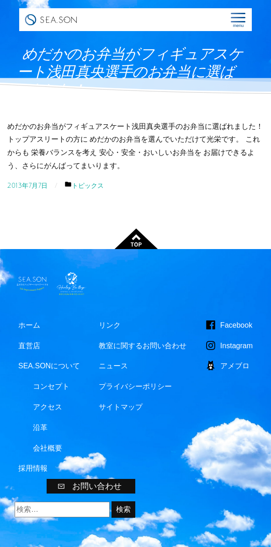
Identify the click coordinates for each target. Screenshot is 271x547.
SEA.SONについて (49, 366)
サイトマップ (121, 407)
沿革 (40, 427)
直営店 (29, 346)
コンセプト (51, 386)
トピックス (88, 185)
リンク (110, 325)
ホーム (29, 325)
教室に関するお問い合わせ (142, 346)
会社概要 (47, 448)
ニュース (113, 366)
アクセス (47, 407)
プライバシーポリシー (135, 386)
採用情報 (33, 468)
